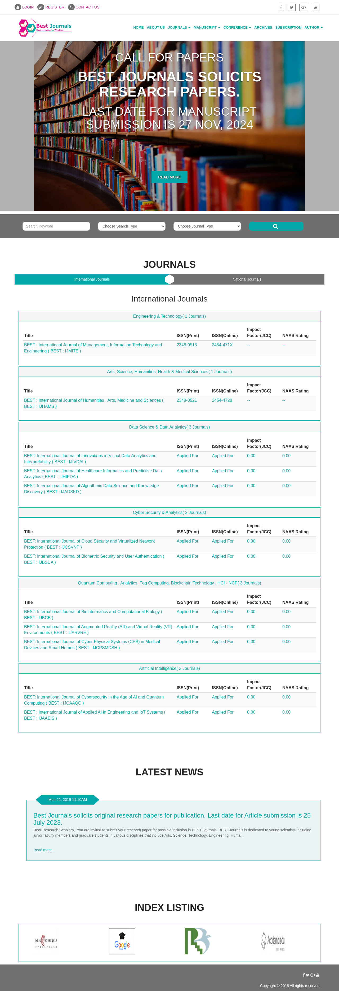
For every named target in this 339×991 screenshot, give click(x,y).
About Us (156, 27)
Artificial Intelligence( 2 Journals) (169, 668)
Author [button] (314, 27)
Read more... (44, 850)
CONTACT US (84, 7)
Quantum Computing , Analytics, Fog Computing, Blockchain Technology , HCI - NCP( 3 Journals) (169, 583)
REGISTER (50, 7)
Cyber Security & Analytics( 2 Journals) (169, 512)
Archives (263, 27)
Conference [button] (237, 27)
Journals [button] (179, 27)
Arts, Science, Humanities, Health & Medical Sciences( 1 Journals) (169, 371)
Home (138, 27)
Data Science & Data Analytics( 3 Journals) (169, 427)
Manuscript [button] (207, 27)
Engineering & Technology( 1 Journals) (169, 316)
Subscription (288, 27)
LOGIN (24, 7)
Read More (169, 177)
